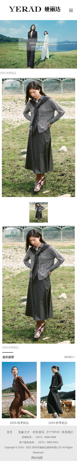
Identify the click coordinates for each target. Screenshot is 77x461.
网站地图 (37, 457)
